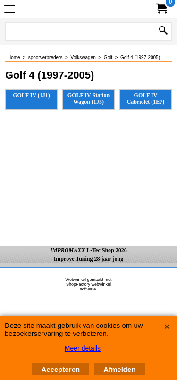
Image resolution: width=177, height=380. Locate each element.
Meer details (83, 348)
